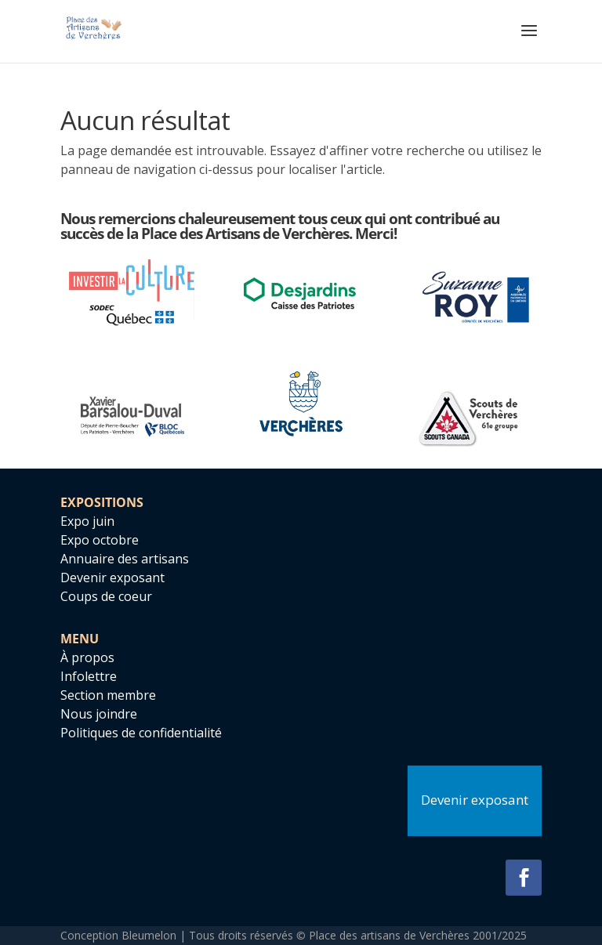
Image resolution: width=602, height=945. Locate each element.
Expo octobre (99, 540)
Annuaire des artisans (124, 558)
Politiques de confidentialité (141, 732)
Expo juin (87, 521)
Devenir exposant (112, 577)
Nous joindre (98, 713)
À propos (87, 657)
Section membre (108, 695)
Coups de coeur (106, 596)
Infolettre (88, 676)
